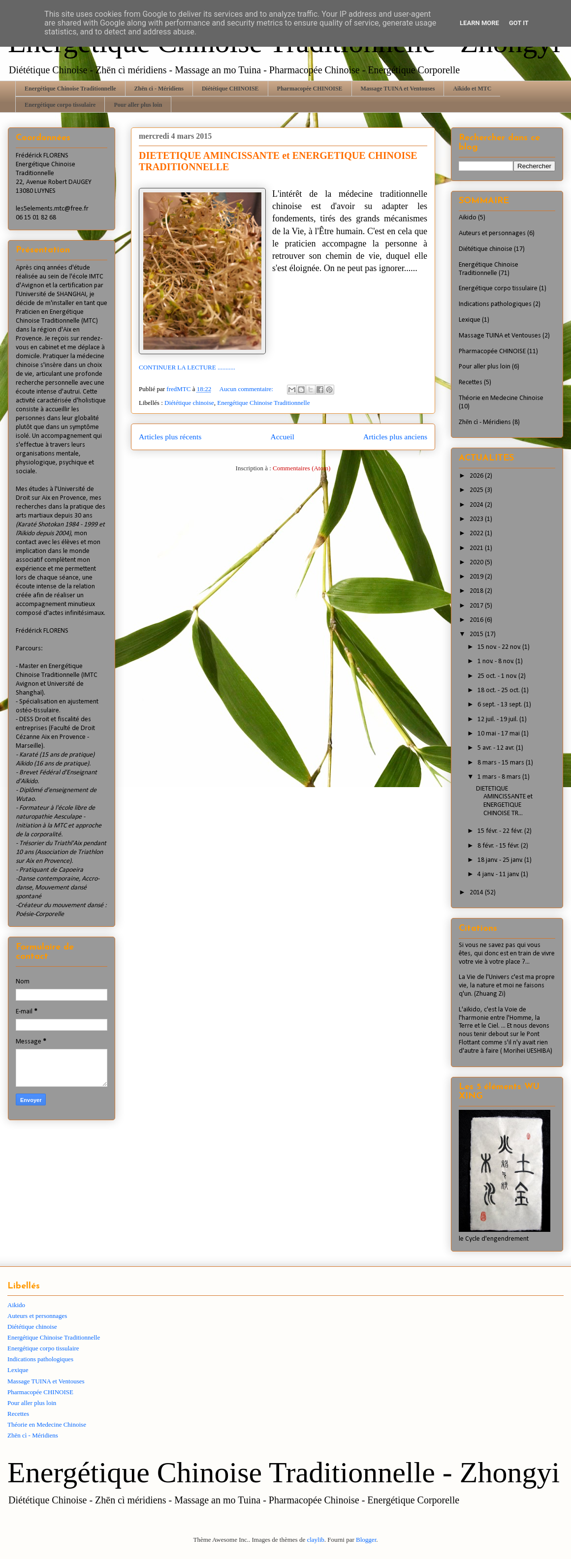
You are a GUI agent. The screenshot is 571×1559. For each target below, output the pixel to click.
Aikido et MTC (472, 88)
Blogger (366, 1539)
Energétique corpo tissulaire (60, 104)
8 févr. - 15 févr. (499, 846)
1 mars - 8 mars (499, 777)
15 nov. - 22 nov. (499, 647)
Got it (519, 23)
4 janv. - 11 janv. (499, 874)
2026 (477, 476)
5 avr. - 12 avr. (496, 748)
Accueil (282, 436)
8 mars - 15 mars (501, 762)
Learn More (479, 23)
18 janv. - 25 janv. (500, 860)
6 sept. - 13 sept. (500, 704)
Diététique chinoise (189, 402)
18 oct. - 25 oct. (499, 690)
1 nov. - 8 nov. (496, 661)
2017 (477, 606)
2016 (477, 620)
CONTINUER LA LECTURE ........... (187, 367)
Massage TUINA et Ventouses (398, 88)
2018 (477, 591)
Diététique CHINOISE (230, 88)
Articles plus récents (170, 436)
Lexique (469, 320)
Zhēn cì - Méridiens (159, 88)
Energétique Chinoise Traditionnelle (70, 88)
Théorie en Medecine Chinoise (501, 398)
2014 (477, 892)
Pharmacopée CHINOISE (310, 88)
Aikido (467, 217)
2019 (477, 577)
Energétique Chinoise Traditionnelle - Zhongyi (283, 1472)
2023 (477, 519)
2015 (477, 634)
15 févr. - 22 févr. (500, 831)
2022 (477, 533)
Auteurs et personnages (492, 233)
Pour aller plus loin (138, 104)
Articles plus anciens (395, 436)
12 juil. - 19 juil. (498, 719)
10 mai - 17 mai (499, 733)
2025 (477, 490)
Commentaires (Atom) (301, 468)
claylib (315, 1539)
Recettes (470, 382)
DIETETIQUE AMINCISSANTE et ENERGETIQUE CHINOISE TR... (504, 801)
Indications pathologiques (495, 304)
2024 (477, 505)
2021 (477, 548)
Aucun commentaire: (247, 389)
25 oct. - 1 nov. (497, 676)
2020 (477, 562)
